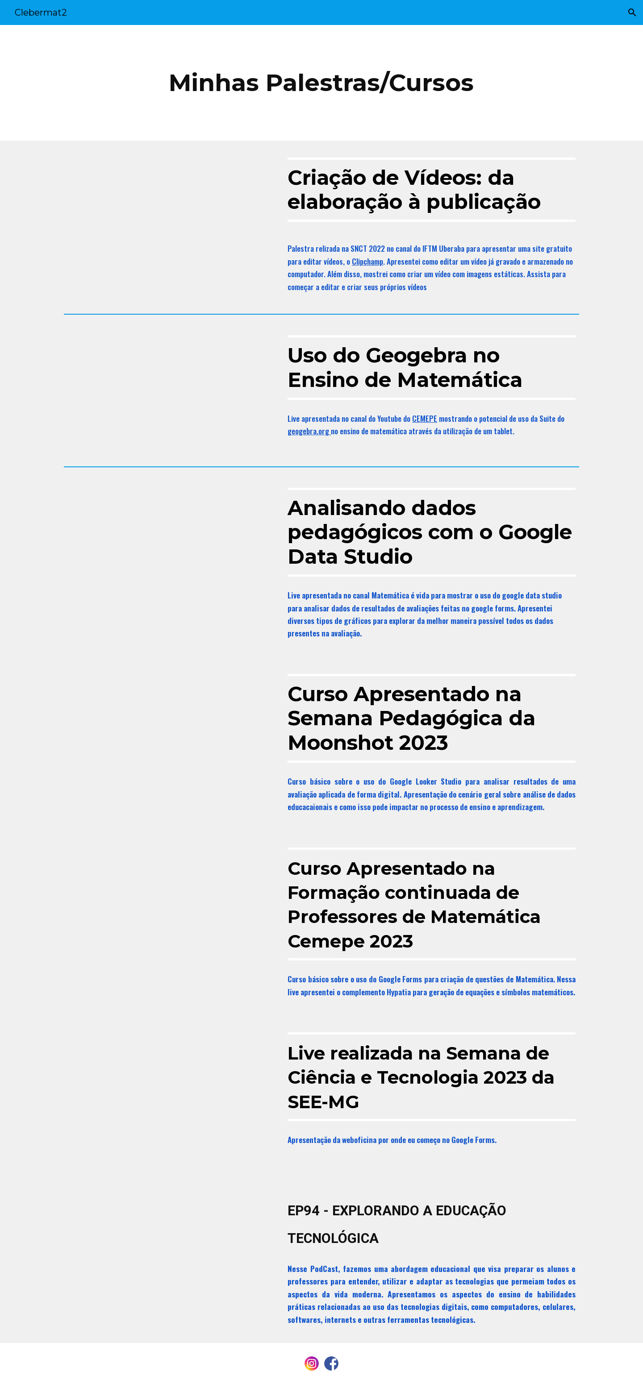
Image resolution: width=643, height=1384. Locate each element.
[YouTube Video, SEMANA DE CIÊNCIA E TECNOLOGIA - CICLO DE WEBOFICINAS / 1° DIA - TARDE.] (167, 1096)
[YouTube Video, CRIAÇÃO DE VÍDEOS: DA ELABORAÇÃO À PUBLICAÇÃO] (167, 209)
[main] (321, 83)
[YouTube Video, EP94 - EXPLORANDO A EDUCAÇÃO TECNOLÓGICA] (167, 1258)
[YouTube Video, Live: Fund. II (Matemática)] (167, 911)
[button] (632, 12)
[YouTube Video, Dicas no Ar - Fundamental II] (167, 387)
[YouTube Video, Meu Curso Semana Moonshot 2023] (167, 738)
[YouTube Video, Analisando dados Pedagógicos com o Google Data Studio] (167, 540)
